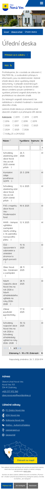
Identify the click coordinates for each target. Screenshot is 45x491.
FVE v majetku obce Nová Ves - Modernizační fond (10, 211)
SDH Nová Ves (13, 415)
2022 (26, 125)
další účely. (27, 471)
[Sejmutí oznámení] (35, 148)
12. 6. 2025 (24, 186)
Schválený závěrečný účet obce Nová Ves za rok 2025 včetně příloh (10, 160)
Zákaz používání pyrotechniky (9, 313)
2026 (26, 129)
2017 (16, 121)
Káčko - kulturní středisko (18, 425)
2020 (7, 125)
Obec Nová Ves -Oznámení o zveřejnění (10, 271)
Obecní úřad (16, 32)
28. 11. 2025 (22, 268)
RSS (8, 65)
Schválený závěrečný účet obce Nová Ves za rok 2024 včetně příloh (10, 193)
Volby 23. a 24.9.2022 (14, 133)
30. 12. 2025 (22, 324)
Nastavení (32, 486)
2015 (36, 117)
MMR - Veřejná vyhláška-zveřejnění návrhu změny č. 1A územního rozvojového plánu (10, 231)
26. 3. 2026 (22, 154)
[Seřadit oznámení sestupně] (10, 140)
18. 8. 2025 (24, 205)
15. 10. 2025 (22, 246)
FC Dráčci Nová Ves (15, 410)
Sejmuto (35, 140)
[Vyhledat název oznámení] (10, 148)
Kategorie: (7, 116)
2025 (17, 129)
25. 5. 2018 (24, 172)
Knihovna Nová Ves (15, 420)
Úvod (6, 32)
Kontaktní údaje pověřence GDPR (8, 176)
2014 (27, 117)
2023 (36, 125)
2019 (35, 121)
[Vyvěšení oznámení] (24, 148)
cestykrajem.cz (13, 430)
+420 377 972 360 (10, 391)
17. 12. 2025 (22, 310)
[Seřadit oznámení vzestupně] (10, 139)
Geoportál (10, 435)
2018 (26, 121)
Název (6, 140)
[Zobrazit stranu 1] (11, 348)
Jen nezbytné (20, 486)
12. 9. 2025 (24, 222)
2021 (17, 125)
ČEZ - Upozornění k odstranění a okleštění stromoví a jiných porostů (9, 253)
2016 (7, 121)
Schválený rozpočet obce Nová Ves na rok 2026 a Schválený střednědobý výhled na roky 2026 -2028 (10, 333)
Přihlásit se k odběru (17, 55)
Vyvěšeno (24, 140)
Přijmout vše (7, 486)
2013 (17, 117)
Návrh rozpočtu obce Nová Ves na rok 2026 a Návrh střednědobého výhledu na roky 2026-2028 (10, 292)
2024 (7, 129)
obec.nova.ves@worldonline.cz (16, 395)
